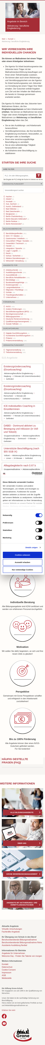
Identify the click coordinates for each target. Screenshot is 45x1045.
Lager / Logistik (13, 251)
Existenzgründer (14, 285)
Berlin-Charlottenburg (16, 216)
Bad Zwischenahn (14, 211)
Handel (10, 246)
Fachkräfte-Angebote (11, 932)
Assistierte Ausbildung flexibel (14, 945)
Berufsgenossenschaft (16, 314)
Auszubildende (13, 275)
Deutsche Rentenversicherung (19, 319)
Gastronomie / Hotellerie (17, 238)
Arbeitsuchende (14, 270)
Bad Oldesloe (12, 209)
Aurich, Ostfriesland (15, 206)
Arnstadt (11, 201)
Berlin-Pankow (13, 221)
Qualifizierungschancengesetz (18, 321)
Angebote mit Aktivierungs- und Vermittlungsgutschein (22, 904)
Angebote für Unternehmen (13, 953)
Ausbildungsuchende (16, 272)
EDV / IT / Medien (14, 236)
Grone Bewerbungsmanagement (22, 874)
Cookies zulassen (22, 555)
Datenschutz (7, 967)
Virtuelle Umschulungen (12, 929)
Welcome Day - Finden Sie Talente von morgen (22, 956)
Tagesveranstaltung (15, 350)
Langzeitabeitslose (15, 287)
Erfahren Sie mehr (8, 1010)
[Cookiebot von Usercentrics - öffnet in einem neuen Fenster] (32, 473)
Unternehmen (12, 297)
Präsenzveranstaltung (16, 341)
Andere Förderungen (16, 309)
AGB (4, 975)
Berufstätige (12, 280)
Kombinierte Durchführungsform (20, 336)
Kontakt (5, 964)
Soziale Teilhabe (14, 324)
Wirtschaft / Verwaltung (16, 261)
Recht (9, 253)
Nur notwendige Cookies (22, 570)
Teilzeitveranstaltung (16, 352)
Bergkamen (11, 214)
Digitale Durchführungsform (17, 333)
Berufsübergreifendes (16, 233)
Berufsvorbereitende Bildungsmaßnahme (19, 940)
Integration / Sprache (15, 248)
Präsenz (10, 338)
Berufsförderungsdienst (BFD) (19, 312)
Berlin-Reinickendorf (15, 224)
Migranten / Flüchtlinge (16, 290)
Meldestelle (7, 978)
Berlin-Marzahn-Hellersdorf (17, 219)
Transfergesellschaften (16, 295)
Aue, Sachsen (12, 204)
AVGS (10, 306)
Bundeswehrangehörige (16, 282)
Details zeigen (31, 547)
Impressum (6, 973)
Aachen (10, 197)
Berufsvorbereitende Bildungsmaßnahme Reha (22, 942)
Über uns (22, 843)
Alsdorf (10, 199)
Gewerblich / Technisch (16, 243)
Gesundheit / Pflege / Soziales (19, 241)
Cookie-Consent (9, 970)
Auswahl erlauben (22, 562)
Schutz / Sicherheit (14, 256)
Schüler (10, 292)
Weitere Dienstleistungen (17, 258)
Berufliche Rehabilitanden (18, 277)
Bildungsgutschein (14, 316)
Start (3, 39)
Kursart (10, 39)
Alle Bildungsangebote (21, 812)
